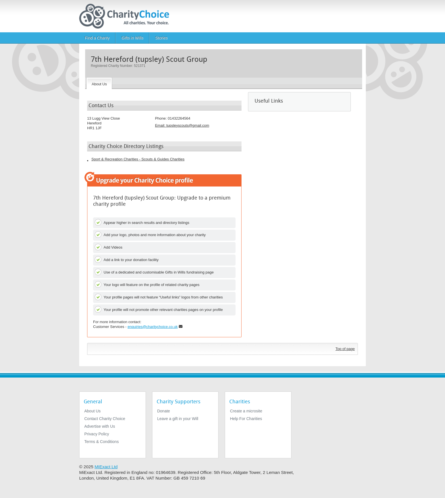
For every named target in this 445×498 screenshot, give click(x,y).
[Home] (126, 16)
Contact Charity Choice (104, 418)
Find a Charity (97, 38)
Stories (161, 38)
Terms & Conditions (101, 441)
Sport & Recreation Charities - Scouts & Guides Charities (137, 159)
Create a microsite (246, 411)
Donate (163, 411)
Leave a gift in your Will (177, 418)
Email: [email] (182, 125)
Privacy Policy (96, 434)
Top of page (345, 349)
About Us (92, 411)
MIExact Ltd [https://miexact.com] (106, 466)
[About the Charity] (99, 83)
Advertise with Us (99, 426)
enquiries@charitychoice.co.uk (152, 327)
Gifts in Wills (132, 38)
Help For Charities (246, 418)
